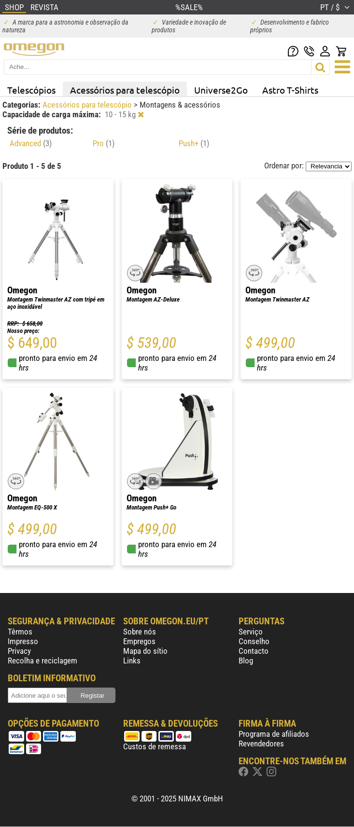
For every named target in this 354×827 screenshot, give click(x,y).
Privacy (19, 651)
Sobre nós (139, 631)
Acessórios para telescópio (125, 90)
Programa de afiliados (274, 734)
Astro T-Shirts (290, 90)
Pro (103, 143)
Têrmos (20, 631)
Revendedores (261, 743)
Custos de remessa (154, 746)
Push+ (194, 143)
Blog (246, 660)
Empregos (139, 641)
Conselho (254, 641)
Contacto (254, 651)
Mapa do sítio (145, 651)
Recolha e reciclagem (42, 660)
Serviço (251, 631)
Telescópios (31, 90)
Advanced (31, 143)
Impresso (23, 641)
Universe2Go (221, 90)
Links (132, 660)
